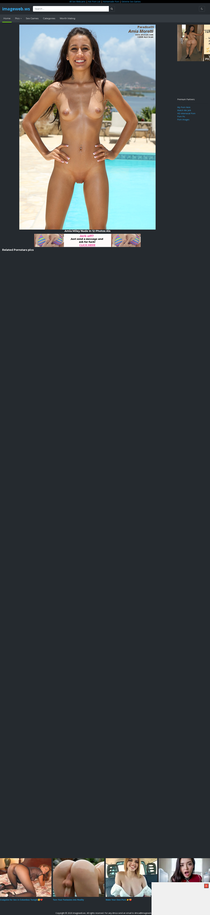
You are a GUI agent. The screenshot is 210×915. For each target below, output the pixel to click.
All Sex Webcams (77, 1)
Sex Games (32, 18)
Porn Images (183, 119)
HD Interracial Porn (186, 113)
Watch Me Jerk (184, 110)
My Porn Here (183, 107)
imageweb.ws (16, 9)
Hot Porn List (94, 1)
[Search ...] (71, 9)
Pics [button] (17, 18)
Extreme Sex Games (131, 1)
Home (7, 18)
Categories (49, 18)
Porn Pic (181, 116)
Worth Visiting (67, 18)
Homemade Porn (111, 1)
